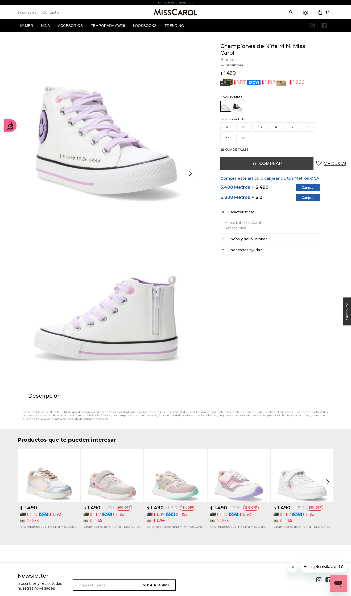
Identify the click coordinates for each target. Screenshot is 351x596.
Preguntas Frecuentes (116, 537)
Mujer (26, 25)
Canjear (302, 187)
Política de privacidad (197, 521)
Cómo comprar (111, 513)
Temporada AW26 (108, 25)
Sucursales (27, 12)
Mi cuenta (25, 513)
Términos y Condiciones (117, 521)
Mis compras (27, 521)
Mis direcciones (29, 529)
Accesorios (70, 25)
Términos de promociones (118, 529)
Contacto (50, 12)
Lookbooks (145, 25)
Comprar (265, 163)
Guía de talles (231, 149)
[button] (328, 368)
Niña (45, 25)
